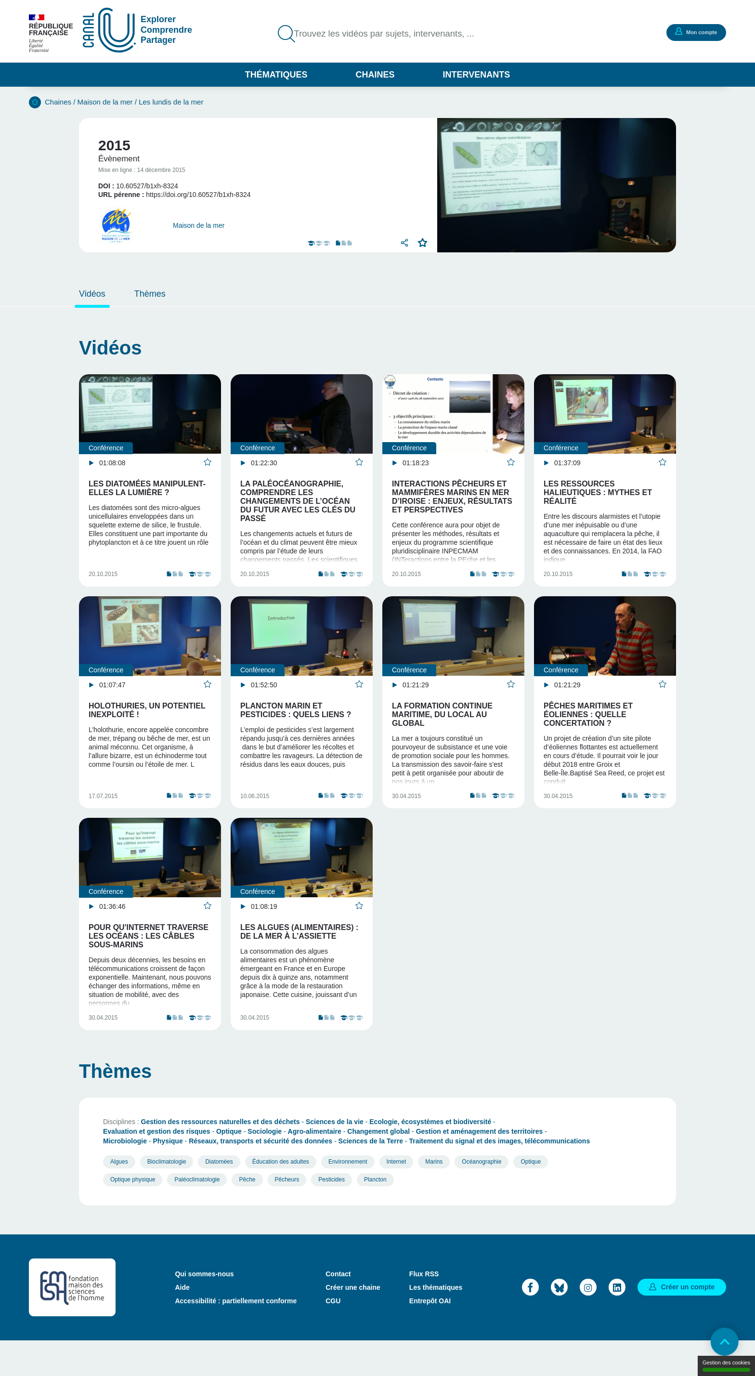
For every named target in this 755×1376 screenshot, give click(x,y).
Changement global (378, 1166)
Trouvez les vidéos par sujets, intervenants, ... (391, 33)
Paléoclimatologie (197, 1214)
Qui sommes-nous (204, 1309)
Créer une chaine (352, 1322)
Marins (434, 1196)
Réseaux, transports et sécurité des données (260, 1176)
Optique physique (132, 1214)
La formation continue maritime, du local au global (442, 726)
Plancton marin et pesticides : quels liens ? (295, 721)
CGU (332, 1336)
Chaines (374, 74)
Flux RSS (424, 1309)
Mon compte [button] (695, 32)
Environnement (347, 1196)
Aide (182, 1322)
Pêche (247, 1214)
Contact (338, 1309)
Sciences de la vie (335, 1157)
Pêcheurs (287, 1214)
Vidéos (92, 294)
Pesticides (331, 1214)
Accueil (35, 102)
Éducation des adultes (280, 1196)
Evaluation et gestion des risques (156, 1166)
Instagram (588, 1322)
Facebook (530, 1322)
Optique (229, 1166)
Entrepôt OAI (430, 1336)
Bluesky (559, 1322)
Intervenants (476, 74)
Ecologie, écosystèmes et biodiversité (430, 1157)
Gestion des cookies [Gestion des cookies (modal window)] (726, 1366)
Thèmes (150, 294)
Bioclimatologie (166, 1196)
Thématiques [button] (276, 74)
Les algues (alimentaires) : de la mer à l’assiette (299, 955)
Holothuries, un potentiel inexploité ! (147, 721)
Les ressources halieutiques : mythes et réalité (598, 492)
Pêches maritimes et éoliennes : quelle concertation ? (588, 726)
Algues (119, 1196)
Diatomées (219, 1196)
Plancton (375, 1214)
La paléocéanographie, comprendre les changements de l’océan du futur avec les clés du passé (297, 501)
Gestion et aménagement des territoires (479, 1166)
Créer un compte (688, 1322)
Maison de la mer (105, 102)
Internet (396, 1196)
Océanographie (481, 1196)
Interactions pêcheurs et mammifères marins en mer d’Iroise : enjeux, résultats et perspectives (452, 497)
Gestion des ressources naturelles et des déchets (220, 1157)
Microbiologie (125, 1176)
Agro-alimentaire (314, 1166)
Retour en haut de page (721, 1342)
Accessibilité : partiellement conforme (236, 1336)
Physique (167, 1176)
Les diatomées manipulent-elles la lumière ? (147, 488)
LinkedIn (617, 1322)
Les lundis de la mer (171, 102)
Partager (404, 243)
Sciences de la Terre (370, 1176)
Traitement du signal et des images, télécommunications (499, 1176)
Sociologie (264, 1166)
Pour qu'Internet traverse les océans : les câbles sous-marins (148, 959)
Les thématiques (435, 1322)
